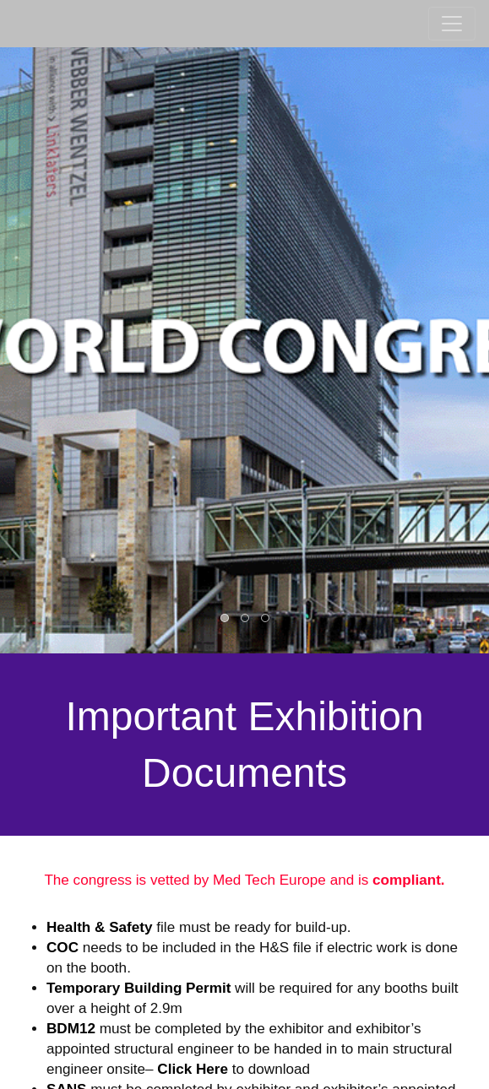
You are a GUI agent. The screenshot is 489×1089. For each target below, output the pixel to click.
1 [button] (225, 619)
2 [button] (246, 619)
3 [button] (266, 619)
